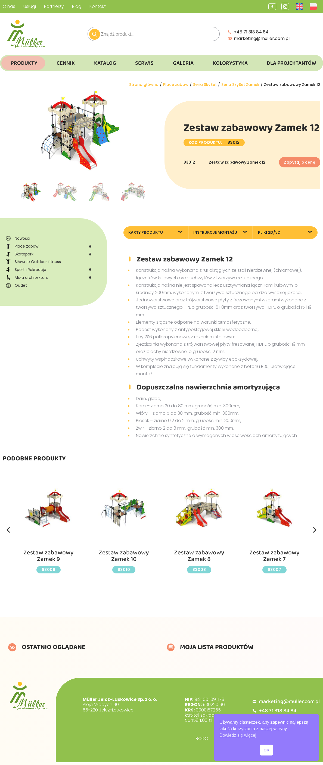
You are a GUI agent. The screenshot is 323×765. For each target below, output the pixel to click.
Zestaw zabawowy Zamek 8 (199, 555)
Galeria (183, 63)
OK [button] (266, 750)
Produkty (24, 63)
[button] (8, 529)
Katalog (105, 63)
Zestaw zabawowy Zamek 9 (48, 555)
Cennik (66, 63)
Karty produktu (145, 232)
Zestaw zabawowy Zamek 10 (124, 555)
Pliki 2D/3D (269, 232)
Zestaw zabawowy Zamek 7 (274, 555)
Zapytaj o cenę (299, 162)
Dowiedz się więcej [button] (237, 735)
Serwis (144, 63)
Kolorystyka (230, 63)
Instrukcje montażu (215, 232)
